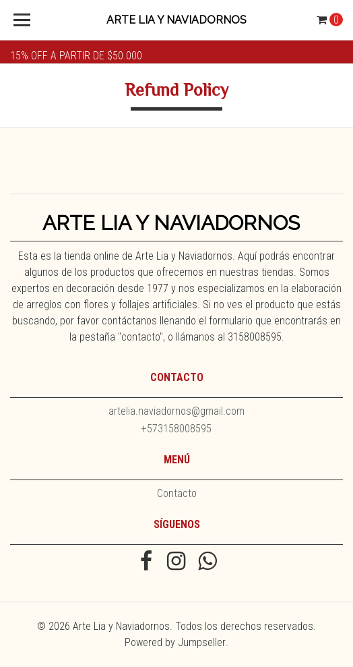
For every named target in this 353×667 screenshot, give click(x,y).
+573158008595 (176, 428)
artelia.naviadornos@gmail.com (176, 411)
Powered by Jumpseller (175, 642)
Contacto (177, 493)
